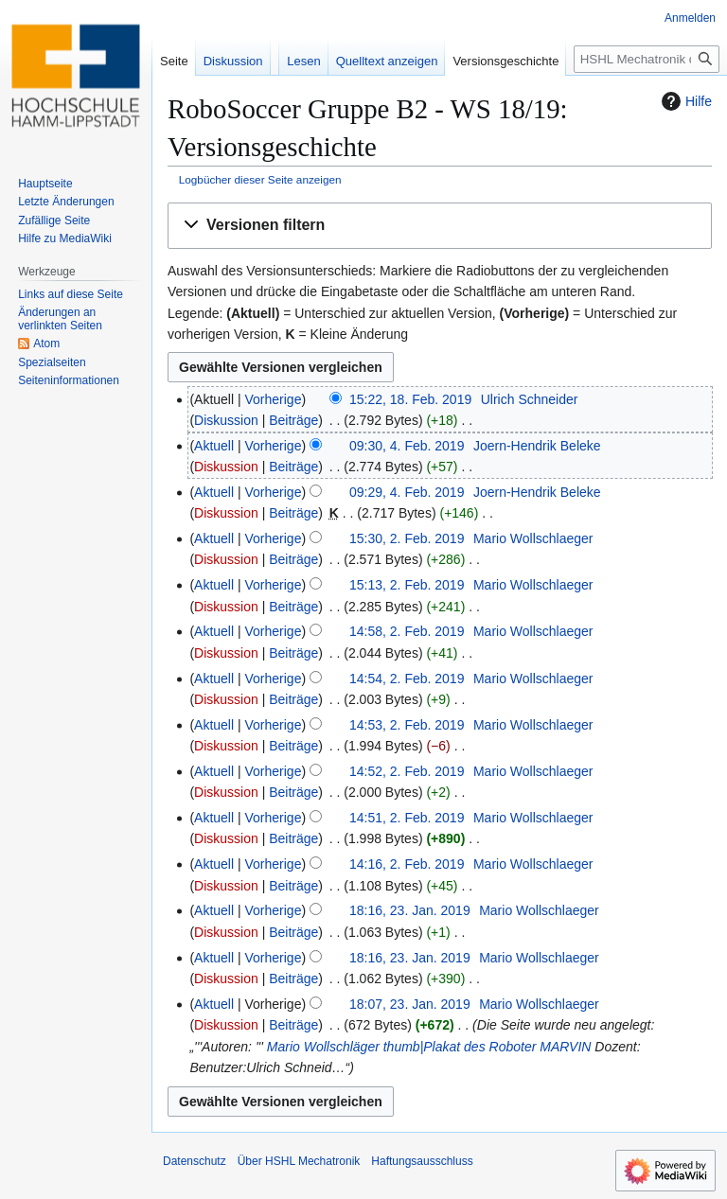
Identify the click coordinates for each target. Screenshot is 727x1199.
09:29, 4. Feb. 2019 (406, 492)
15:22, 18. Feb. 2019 (410, 399)
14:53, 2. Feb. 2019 (406, 724)
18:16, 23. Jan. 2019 (409, 910)
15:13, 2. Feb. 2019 (406, 584)
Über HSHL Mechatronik (299, 1161)
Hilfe (684, 101)
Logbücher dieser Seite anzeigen (260, 179)
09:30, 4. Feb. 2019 (406, 445)
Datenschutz (194, 1161)
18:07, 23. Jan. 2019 (409, 1004)
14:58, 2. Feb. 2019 (406, 631)
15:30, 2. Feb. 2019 (406, 538)
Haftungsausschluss (421, 1161)
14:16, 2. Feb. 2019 (406, 864)
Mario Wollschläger (323, 1046)
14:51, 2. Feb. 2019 (406, 817)
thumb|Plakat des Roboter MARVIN (487, 1046)
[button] (440, 225)
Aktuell (214, 445)
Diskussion (226, 420)
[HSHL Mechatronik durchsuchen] (646, 59)
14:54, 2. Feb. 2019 (406, 678)
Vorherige (273, 399)
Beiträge (293, 420)
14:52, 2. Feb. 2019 (406, 771)
